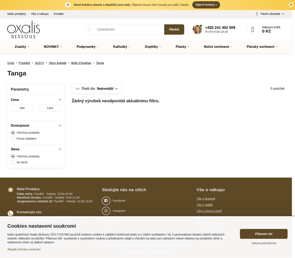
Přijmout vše (264, 234)
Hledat (174, 29)
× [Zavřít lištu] (291, 4)
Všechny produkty (25, 133)
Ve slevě (19, 162)
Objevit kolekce (206, 5)
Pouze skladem (23, 139)
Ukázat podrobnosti (263, 243)
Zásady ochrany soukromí (24, 249)
